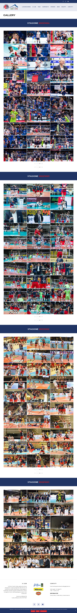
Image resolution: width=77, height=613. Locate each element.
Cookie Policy (59, 595)
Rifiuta (37, 611)
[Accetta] (75, 610)
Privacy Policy (53, 595)
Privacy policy (43, 611)
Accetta (33, 611)
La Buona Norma (66, 595)
